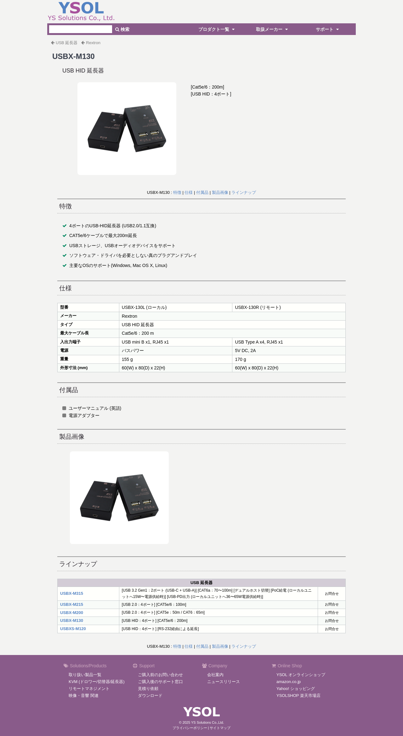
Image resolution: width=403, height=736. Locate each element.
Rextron (93, 42)
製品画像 (220, 192)
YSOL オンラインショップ (300, 674)
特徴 (177, 192)
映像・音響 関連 (84, 695)
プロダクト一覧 (217, 29)
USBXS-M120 (73, 628)
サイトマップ (220, 728)
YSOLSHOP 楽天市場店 (298, 695)
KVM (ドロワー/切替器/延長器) (97, 681)
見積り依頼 (148, 688)
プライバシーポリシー (190, 728)
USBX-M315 (71, 593)
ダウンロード (150, 695)
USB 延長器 (66, 42)
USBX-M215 (71, 604)
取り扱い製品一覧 (85, 674)
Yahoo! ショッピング (295, 688)
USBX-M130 (71, 620)
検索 (122, 29)
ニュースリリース (223, 681)
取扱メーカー (272, 29)
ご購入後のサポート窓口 (160, 681)
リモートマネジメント (89, 688)
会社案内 (215, 674)
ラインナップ (243, 192)
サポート (328, 29)
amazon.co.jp (288, 681)
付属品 (202, 192)
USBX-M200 (71, 612)
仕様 (188, 192)
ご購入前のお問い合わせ (160, 674)
